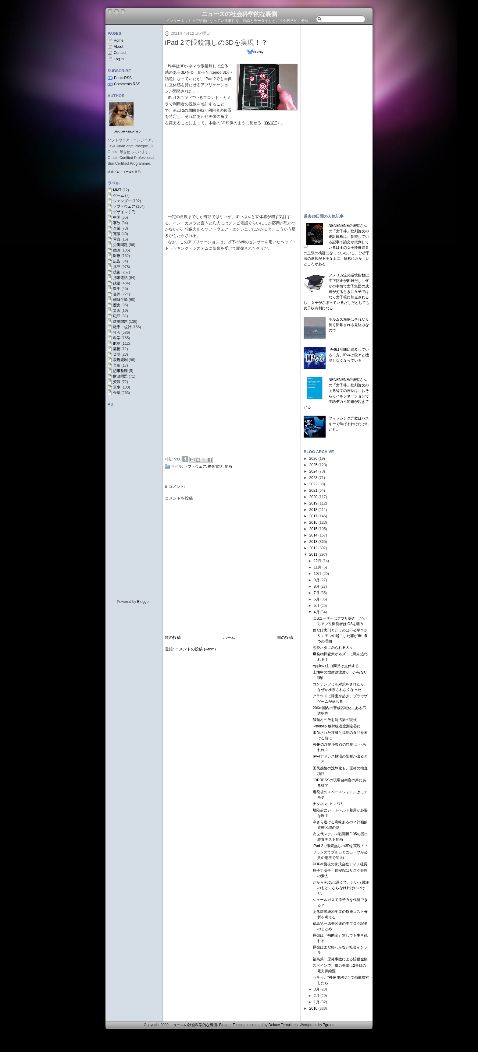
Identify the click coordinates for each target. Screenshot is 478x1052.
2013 (313, 542)
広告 (116, 261)
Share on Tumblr (185, 459)
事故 (116, 223)
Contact (120, 53)
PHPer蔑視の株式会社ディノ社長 (340, 864)
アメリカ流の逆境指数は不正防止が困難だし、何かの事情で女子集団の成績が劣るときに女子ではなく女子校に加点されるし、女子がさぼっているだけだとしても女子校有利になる (336, 291)
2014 (313, 535)
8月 (316, 586)
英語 (116, 354)
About (118, 46)
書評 (116, 294)
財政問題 (120, 376)
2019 (313, 503)
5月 (316, 605)
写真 (116, 239)
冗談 (116, 234)
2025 (313, 465)
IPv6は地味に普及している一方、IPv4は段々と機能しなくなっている (349, 355)
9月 (316, 580)
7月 (316, 593)
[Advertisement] (233, 408)
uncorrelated (127, 131)
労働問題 (120, 245)
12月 (317, 561)
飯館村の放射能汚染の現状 (335, 720)
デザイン (120, 212)
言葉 (116, 365)
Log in (119, 59)
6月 (316, 599)
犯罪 (116, 316)
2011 (313, 554)
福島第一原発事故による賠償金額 (340, 959)
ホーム (229, 637)
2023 (313, 478)
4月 (316, 612)
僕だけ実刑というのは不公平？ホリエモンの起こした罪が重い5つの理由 (340, 635)
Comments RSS (127, 84)
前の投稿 (285, 637)
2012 (313, 548)
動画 (116, 250)
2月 (316, 996)
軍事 (116, 387)
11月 (317, 567)
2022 (313, 484)
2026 (313, 458)
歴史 (116, 305)
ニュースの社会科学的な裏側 (239, 14)
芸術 (116, 349)
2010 (313, 1008)
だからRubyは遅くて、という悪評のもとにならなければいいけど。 (341, 887)
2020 (313, 497)
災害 (116, 310)
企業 (116, 228)
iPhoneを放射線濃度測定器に (337, 726)
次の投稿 (173, 637)
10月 (317, 574)
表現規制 (120, 360)
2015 (313, 529)
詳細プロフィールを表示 (124, 171)
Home (118, 40)
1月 (316, 1002)
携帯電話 (120, 278)
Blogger (143, 602)
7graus (328, 1025)
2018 (313, 510)
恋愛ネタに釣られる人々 (333, 648)
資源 (116, 382)
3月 (316, 989)
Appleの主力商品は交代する (336, 666)
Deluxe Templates (283, 1025)
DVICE (271, 123)
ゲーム (118, 195)
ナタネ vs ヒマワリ (328, 804)
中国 (116, 217)
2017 (313, 516)
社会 (116, 332)
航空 (116, 343)
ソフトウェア (124, 206)
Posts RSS (123, 78)
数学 (116, 289)
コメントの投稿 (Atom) (195, 649)
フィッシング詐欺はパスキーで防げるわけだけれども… (349, 423)
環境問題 (120, 321)
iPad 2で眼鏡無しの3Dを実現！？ (216, 42)
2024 (313, 471)
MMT (117, 190)
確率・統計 (122, 327)
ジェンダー (122, 201)
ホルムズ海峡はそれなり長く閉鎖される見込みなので (349, 324)
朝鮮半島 (120, 299)
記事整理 (120, 371)
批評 (116, 267)
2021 (313, 490)
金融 (116, 393)
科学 (116, 338)
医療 (116, 256)
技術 (116, 272)
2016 (313, 522)
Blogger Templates (234, 1025)
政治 (116, 283)
